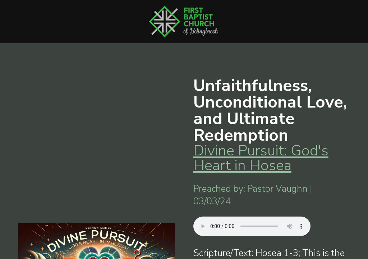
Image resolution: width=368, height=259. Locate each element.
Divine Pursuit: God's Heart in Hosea (260, 158)
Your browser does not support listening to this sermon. (251, 226)
